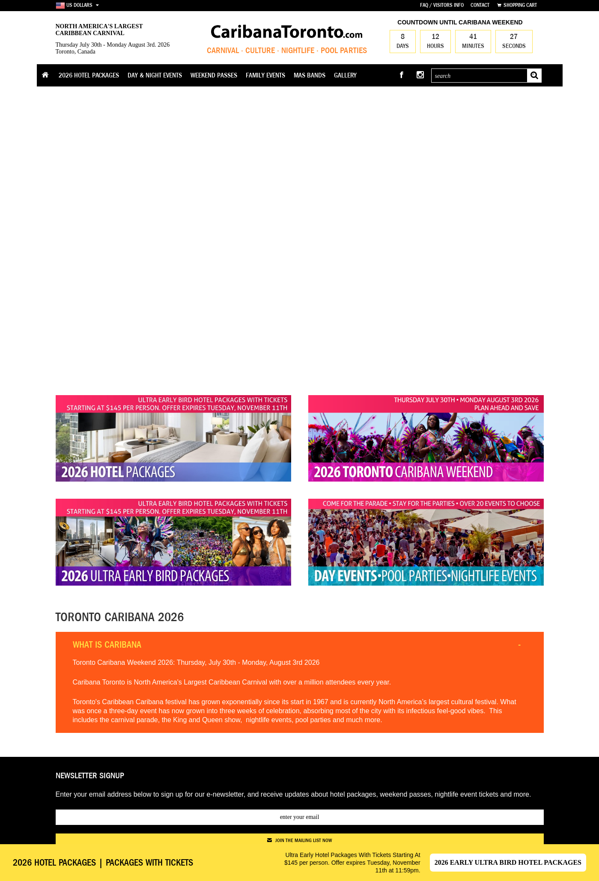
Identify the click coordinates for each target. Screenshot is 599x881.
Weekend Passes (214, 75)
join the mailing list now (299, 840)
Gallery (345, 75)
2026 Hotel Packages (89, 75)
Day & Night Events (155, 75)
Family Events (265, 75)
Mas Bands (309, 75)
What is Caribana (107, 644)
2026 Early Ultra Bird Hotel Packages (508, 862)
